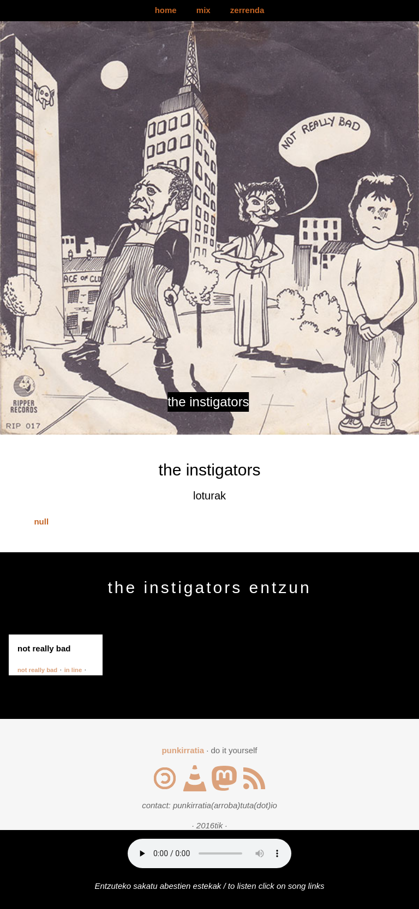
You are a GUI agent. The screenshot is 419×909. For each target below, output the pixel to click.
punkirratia (182, 750)
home (166, 10)
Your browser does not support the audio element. (209, 853)
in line (73, 670)
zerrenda (247, 10)
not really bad (37, 670)
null (41, 521)
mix (203, 10)
